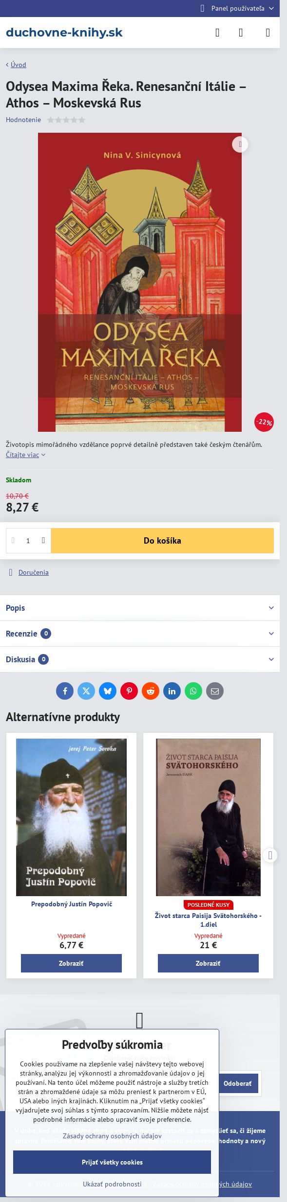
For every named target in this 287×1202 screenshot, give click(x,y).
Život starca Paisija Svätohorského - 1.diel (208, 920)
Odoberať (237, 1083)
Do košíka (162, 540)
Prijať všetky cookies (112, 1162)
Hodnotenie (23, 119)
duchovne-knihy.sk (64, 32)
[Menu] (268, 32)
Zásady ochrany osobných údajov (112, 1135)
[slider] (66, 120)
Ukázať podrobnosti (112, 1184)
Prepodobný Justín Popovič (71, 904)
